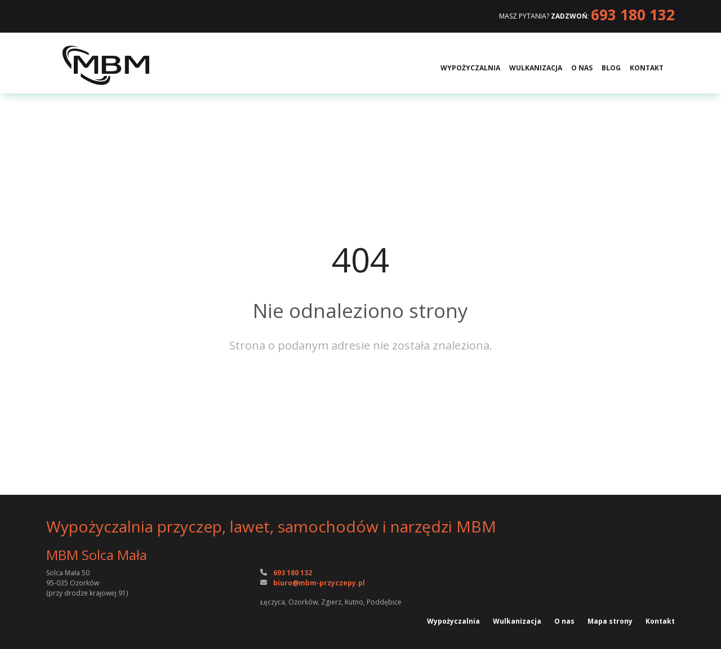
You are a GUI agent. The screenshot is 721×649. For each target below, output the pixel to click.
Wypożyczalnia (470, 68)
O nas (582, 68)
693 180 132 (633, 15)
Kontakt (647, 68)
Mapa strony (611, 621)
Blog (611, 68)
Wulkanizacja (535, 68)
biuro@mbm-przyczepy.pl (319, 583)
